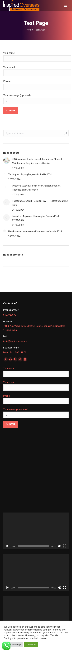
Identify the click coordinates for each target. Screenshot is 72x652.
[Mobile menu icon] (65, 5)
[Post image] (6, 160)
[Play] (7, 546)
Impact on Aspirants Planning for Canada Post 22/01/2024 (35, 218)
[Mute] (59, 546)
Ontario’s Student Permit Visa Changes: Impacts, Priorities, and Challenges (36, 187)
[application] (36, 531)
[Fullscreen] (64, 546)
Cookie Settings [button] (13, 644)
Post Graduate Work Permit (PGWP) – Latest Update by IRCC (40, 203)
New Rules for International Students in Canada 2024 (35, 231)
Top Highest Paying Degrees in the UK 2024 (30, 174)
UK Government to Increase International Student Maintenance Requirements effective (37, 161)
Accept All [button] (31, 644)
